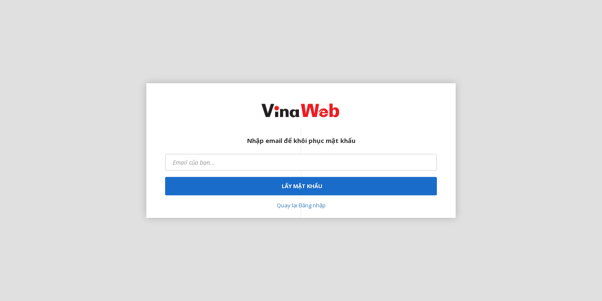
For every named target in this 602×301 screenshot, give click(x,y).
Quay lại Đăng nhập (301, 205)
